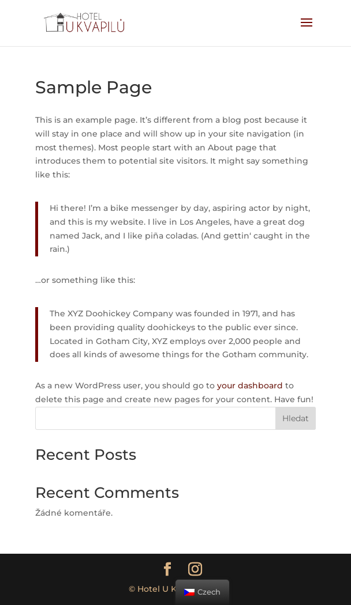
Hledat (295, 418)
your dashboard (250, 385)
